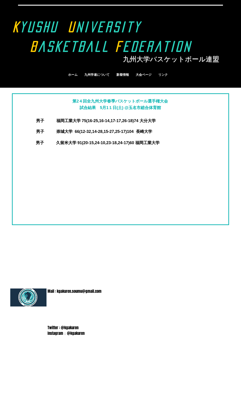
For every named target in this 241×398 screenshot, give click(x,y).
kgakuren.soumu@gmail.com (79, 291)
